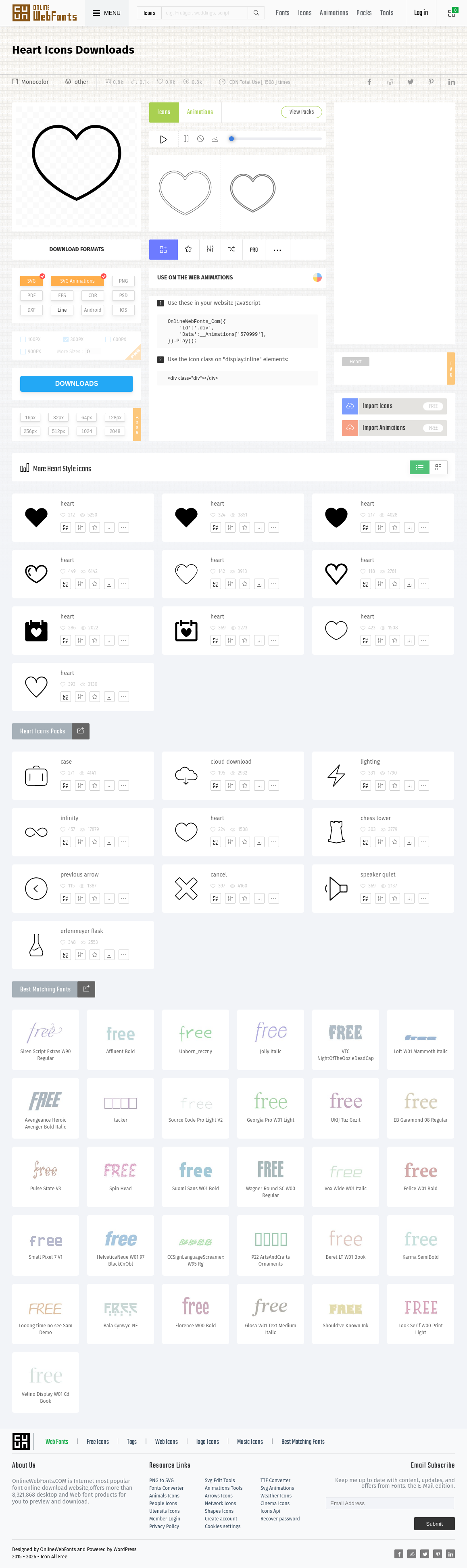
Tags (132, 1442)
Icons (305, 13)
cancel (219, 874)
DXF (31, 310)
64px (86, 418)
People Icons (163, 1503)
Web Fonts (57, 1442)
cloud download (231, 761)
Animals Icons (164, 1496)
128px (115, 418)
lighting (370, 761)
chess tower (376, 818)
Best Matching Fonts (303, 1442)
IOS (123, 310)
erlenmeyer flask (81, 931)
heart (67, 503)
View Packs (302, 112)
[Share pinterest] (430, 82)
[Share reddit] (389, 82)
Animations (334, 13)
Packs (364, 13)
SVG (31, 281)
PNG (123, 281)
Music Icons (250, 1442)
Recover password (280, 1519)
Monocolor (35, 82)
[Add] (65, 527)
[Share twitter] (409, 82)
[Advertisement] (394, 223)
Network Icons (220, 1503)
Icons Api (270, 1511)
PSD (123, 295)
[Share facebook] (372, 82)
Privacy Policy (164, 1526)
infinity (69, 818)
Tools (387, 13)
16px (30, 418)
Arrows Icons (219, 1496)
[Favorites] (95, 527)
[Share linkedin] (447, 82)
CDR (92, 295)
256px (30, 431)
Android (93, 310)
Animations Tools (223, 1488)
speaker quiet (378, 874)
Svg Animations (277, 1488)
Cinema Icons (275, 1503)
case (66, 761)
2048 (115, 431)
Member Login (164, 1519)
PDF (31, 295)
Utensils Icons (164, 1511)
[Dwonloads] (109, 527)
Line (62, 310)
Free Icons (98, 1442)
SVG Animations (77, 281)
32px (58, 418)
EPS (62, 295)
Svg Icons (48, 14)
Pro (254, 250)
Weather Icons (276, 1496)
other (81, 82)
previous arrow (79, 874)
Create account (221, 1519)
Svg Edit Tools (220, 1480)
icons (149, 13)
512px (58, 431)
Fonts (283, 13)
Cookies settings (222, 1526)
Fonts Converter (166, 1488)
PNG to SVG (161, 1480)
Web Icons (166, 1442)
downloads (76, 383)
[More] (124, 527)
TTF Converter (275, 1480)
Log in (421, 13)
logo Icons (207, 1442)
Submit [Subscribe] (434, 1524)
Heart (356, 361)
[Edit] (80, 527)
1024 (86, 431)
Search (256, 13)
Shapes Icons (219, 1511)
